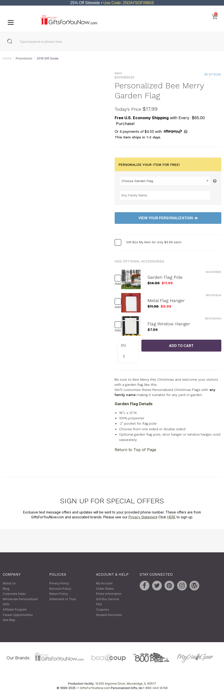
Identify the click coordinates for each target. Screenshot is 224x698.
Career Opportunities (18, 615)
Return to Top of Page (135, 449)
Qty (123, 345)
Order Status (105, 588)
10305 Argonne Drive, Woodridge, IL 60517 (125, 683)
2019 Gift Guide (48, 58)
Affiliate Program (15, 609)
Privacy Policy (59, 583)
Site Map (9, 620)
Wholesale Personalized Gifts (20, 601)
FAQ (99, 604)
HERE (171, 517)
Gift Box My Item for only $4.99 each (153, 242)
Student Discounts (109, 615)
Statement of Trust (62, 599)
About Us (9, 583)
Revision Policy (60, 588)
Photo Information (108, 594)
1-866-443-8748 (155, 688)
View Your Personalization (168, 218)
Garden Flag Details (134, 403)
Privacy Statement (143, 517)
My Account (104, 583)
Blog (6, 588)
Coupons (102, 609)
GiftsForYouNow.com (95, 688)
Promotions (24, 58)
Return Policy (58, 594)
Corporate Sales (14, 594)
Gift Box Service (107, 599)
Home (7, 58)
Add (117, 283)
